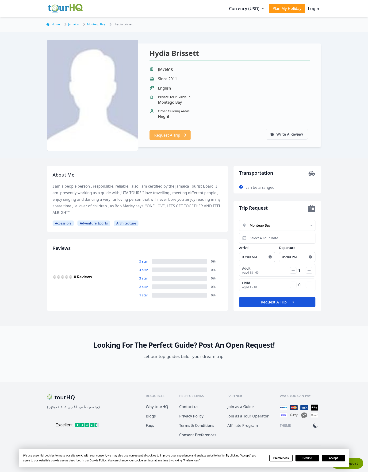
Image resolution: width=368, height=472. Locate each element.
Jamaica (71, 24)
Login (313, 8)
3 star (143, 278)
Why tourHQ (157, 406)
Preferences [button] (191, 460)
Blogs (151, 416)
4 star (143, 269)
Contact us (188, 406)
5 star (143, 261)
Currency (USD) (247, 8)
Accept (333, 458)
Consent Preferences (197, 434)
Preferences (281, 458)
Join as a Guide (240, 406)
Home (53, 24)
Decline (307, 458)
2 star (143, 286)
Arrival (244, 247)
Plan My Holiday (286, 8)
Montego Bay (93, 24)
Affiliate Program (242, 425)
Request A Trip (170, 135)
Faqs (150, 425)
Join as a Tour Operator (248, 416)
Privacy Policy (191, 416)
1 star (143, 295)
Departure (287, 247)
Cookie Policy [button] (98, 460)
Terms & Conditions (196, 425)
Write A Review (286, 134)
